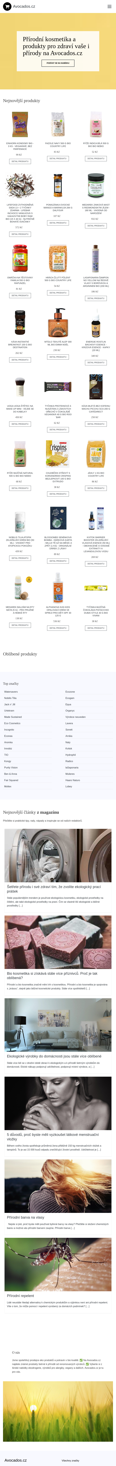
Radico (95, 720)
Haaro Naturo (42, 731)
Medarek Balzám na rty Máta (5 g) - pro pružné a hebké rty (20, 610)
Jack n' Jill (12, 697)
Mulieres (96, 725)
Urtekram (68, 697)
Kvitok (95, 714)
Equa (38, 697)
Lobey (95, 731)
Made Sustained (15, 703)
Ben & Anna (69, 725)
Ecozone (39, 691)
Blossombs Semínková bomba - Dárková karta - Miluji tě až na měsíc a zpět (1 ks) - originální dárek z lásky (58, 543)
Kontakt (9, 1444)
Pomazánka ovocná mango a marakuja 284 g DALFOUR (58, 208)
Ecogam (96, 691)
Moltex (66, 731)
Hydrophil (40, 720)
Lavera (95, 703)
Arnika (95, 709)
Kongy (66, 720)
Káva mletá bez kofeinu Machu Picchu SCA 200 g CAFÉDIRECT (96, 409)
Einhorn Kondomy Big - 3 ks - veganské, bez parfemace (20, 146)
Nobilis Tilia (69, 691)
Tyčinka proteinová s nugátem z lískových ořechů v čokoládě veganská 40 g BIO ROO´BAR (58, 411)
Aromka (11, 714)
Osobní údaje (12, 1430)
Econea (67, 709)
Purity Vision (13, 725)
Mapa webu (68, 1419)
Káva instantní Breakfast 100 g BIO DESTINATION (20, 345)
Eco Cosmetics (71, 703)
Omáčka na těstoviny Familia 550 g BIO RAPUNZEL (20, 280)
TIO (9, 720)
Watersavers (13, 691)
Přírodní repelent (20, 1240)
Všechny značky (70, 1405)
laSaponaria (41, 725)
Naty (37, 714)
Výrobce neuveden (45, 703)
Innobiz (67, 714)
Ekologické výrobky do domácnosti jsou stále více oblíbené (54, 1001)
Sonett (38, 709)
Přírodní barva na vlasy (25, 1162)
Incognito (12, 709)
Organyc (96, 697)
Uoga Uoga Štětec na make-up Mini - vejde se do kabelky (20, 409)
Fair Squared (14, 731)
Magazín (66, 1412)
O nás (8, 1437)
